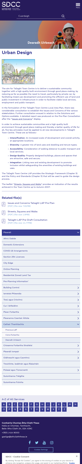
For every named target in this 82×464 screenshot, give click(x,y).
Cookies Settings (41, 450)
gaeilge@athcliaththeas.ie (14, 437)
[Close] (76, 460)
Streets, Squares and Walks (27, 184)
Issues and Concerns (22, 119)
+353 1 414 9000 (10, 433)
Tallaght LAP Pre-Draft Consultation (27, 220)
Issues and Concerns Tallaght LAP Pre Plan (31, 203)
